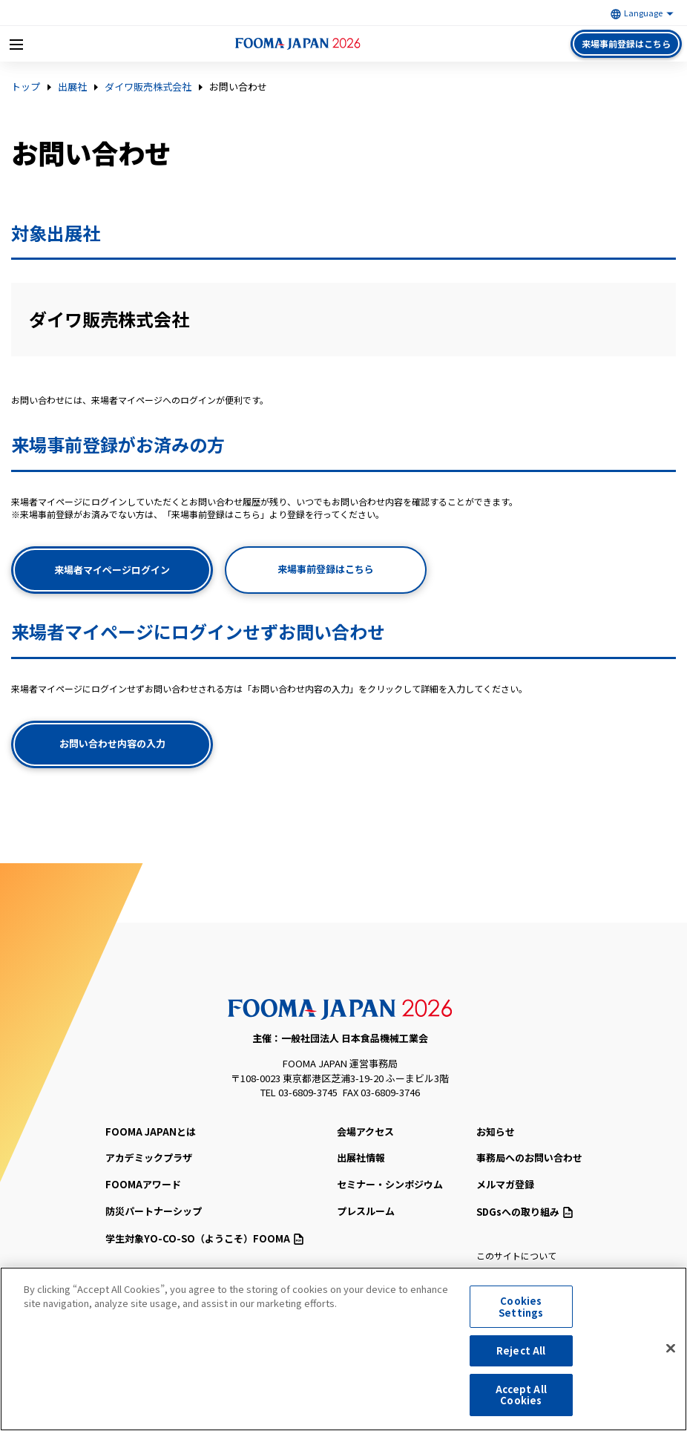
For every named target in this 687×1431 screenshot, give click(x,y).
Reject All (520, 1355)
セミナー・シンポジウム (390, 1184)
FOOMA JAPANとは (150, 1131)
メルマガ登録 (505, 1184)
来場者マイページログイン (112, 570)
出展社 (72, 87)
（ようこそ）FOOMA (204, 1238)
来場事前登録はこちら (626, 43)
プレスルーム (366, 1211)
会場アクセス (365, 1131)
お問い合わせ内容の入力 (112, 743)
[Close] (670, 1353)
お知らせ (495, 1131)
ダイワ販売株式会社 (148, 87)
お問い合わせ (238, 87)
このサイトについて (516, 1255)
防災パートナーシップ (153, 1211)
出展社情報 (361, 1157)
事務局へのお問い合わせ (529, 1157)
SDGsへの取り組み (524, 1212)
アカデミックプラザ (148, 1157)
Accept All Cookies (521, 1399)
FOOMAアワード (143, 1184)
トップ (25, 87)
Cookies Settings (521, 1311)
